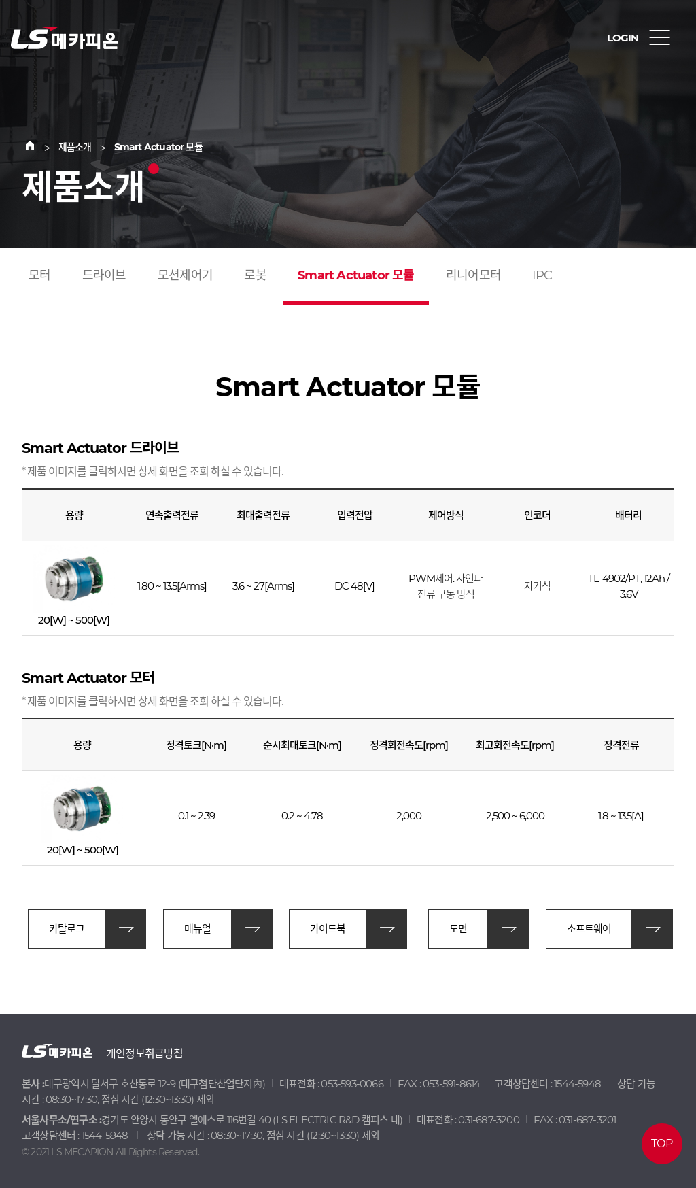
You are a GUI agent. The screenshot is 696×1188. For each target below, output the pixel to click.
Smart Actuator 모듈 (356, 275)
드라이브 (104, 275)
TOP (661, 1143)
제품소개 (75, 147)
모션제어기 (185, 275)
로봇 (255, 275)
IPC (542, 275)
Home (38, 147)
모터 (39, 275)
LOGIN (622, 37)
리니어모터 (473, 275)
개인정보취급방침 (145, 1053)
